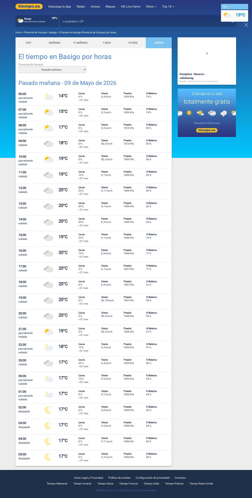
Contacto (180, 477)
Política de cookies (119, 477)
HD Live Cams (130, 6)
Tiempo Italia (151, 483)
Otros (151, 6)
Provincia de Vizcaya (35, 32)
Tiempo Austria (82, 483)
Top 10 (168, 6)
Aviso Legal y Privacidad (88, 477)
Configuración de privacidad (152, 477)
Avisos (95, 6)
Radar (81, 6)
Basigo (53, 32)
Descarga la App (59, 6)
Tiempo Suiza (105, 483)
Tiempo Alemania (57, 483)
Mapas (110, 6)
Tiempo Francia (128, 483)
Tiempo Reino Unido (201, 483)
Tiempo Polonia (174, 483)
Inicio (19, 32)
